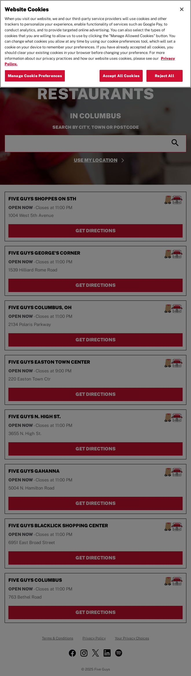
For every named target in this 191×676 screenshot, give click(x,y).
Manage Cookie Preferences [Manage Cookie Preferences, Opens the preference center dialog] (35, 76)
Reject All (164, 76)
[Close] (181, 9)
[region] (95, 44)
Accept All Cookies (121, 76)
